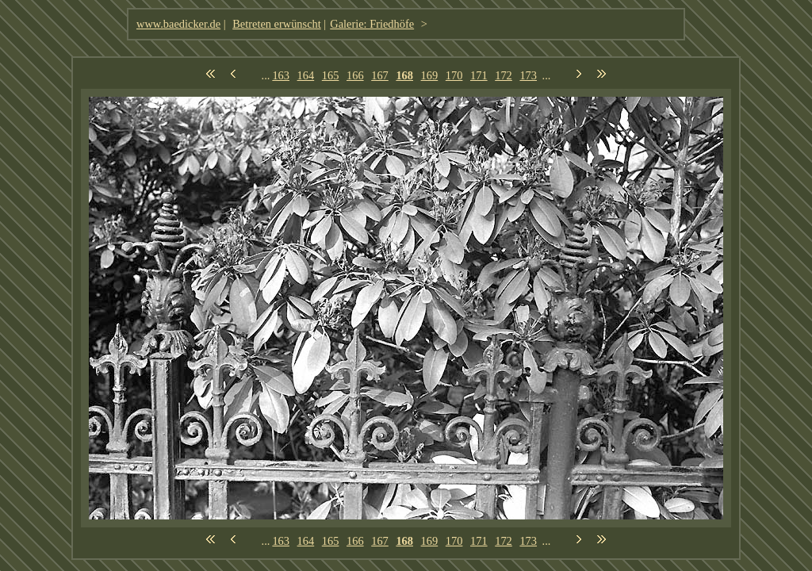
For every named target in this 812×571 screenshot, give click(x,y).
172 (503, 75)
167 (380, 75)
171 (479, 75)
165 (330, 75)
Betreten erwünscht (276, 23)
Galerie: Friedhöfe (372, 23)
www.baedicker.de (178, 23)
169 (430, 75)
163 (280, 75)
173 (528, 75)
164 (306, 75)
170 (454, 75)
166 (355, 75)
